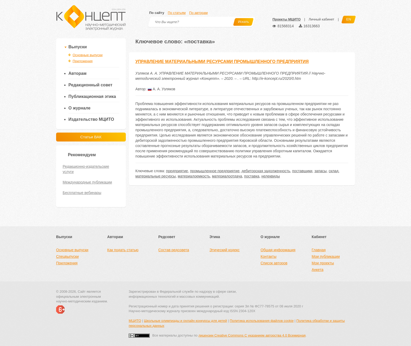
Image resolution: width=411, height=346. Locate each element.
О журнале (79, 108)
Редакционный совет (90, 85)
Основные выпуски (87, 55)
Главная (319, 250)
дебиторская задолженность (265, 171)
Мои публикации (326, 256)
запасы (320, 171)
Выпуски (77, 47)
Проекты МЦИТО (286, 19)
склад (333, 171)
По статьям (177, 13)
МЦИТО (135, 321)
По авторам (198, 13)
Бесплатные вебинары (82, 193)
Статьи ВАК (90, 137)
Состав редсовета (173, 250)
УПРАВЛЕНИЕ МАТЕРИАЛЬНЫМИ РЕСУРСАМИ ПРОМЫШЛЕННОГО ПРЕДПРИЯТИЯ (222, 61)
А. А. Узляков (161, 89)
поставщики (302, 171)
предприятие (177, 171)
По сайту (156, 13)
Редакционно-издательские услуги (86, 169)
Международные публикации (87, 182)
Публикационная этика (92, 96)
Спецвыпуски (67, 256)
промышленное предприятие (215, 171)
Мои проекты (323, 263)
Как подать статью (122, 250)
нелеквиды (270, 176)
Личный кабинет (321, 19)
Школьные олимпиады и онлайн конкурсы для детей (185, 321)
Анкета (317, 270)
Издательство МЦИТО (91, 119)
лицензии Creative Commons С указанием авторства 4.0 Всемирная (252, 335)
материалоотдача (227, 176)
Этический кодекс (224, 250)
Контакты (268, 256)
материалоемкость (194, 176)
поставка (251, 176)
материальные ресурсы (156, 176)
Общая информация (278, 250)
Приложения (83, 61)
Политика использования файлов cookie (262, 321)
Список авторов (274, 263)
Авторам (77, 73)
